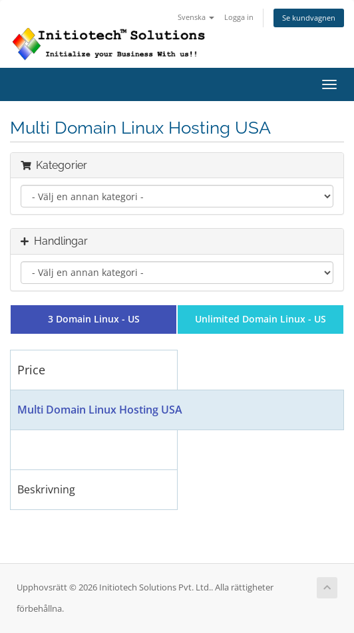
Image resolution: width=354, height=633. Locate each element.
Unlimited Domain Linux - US (260, 319)
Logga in (239, 17)
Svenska (196, 17)
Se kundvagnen (308, 18)
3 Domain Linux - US (94, 319)
